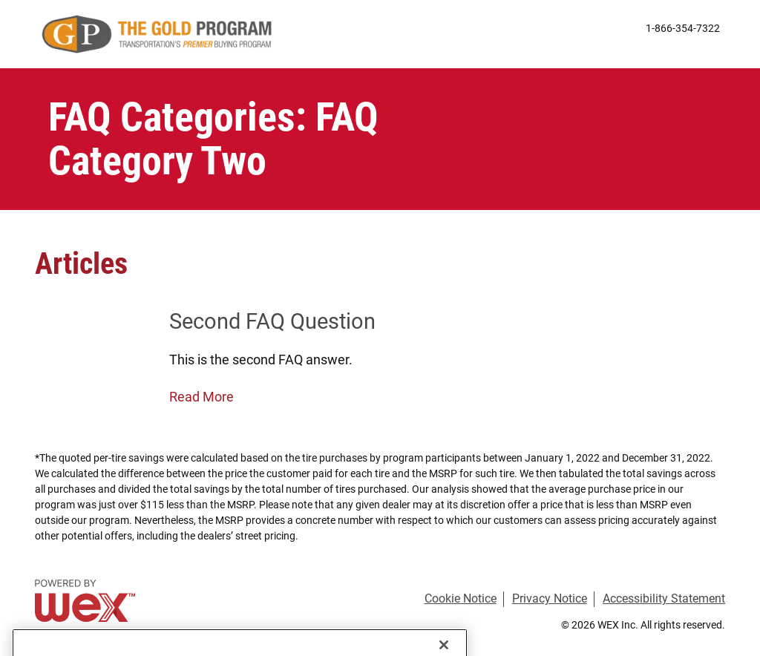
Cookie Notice (461, 598)
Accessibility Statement (664, 598)
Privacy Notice (549, 598)
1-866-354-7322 (683, 29)
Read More (201, 396)
